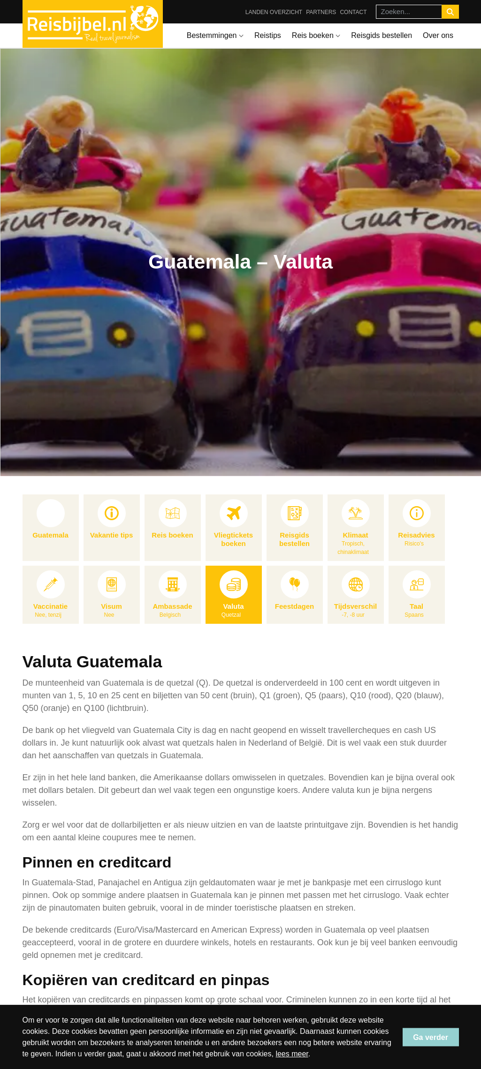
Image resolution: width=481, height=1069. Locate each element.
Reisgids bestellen (381, 35)
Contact (353, 12)
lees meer (291, 1054)
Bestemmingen (215, 35)
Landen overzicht (273, 12)
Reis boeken (316, 35)
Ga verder (430, 1037)
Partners (321, 12)
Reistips (267, 35)
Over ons (438, 35)
